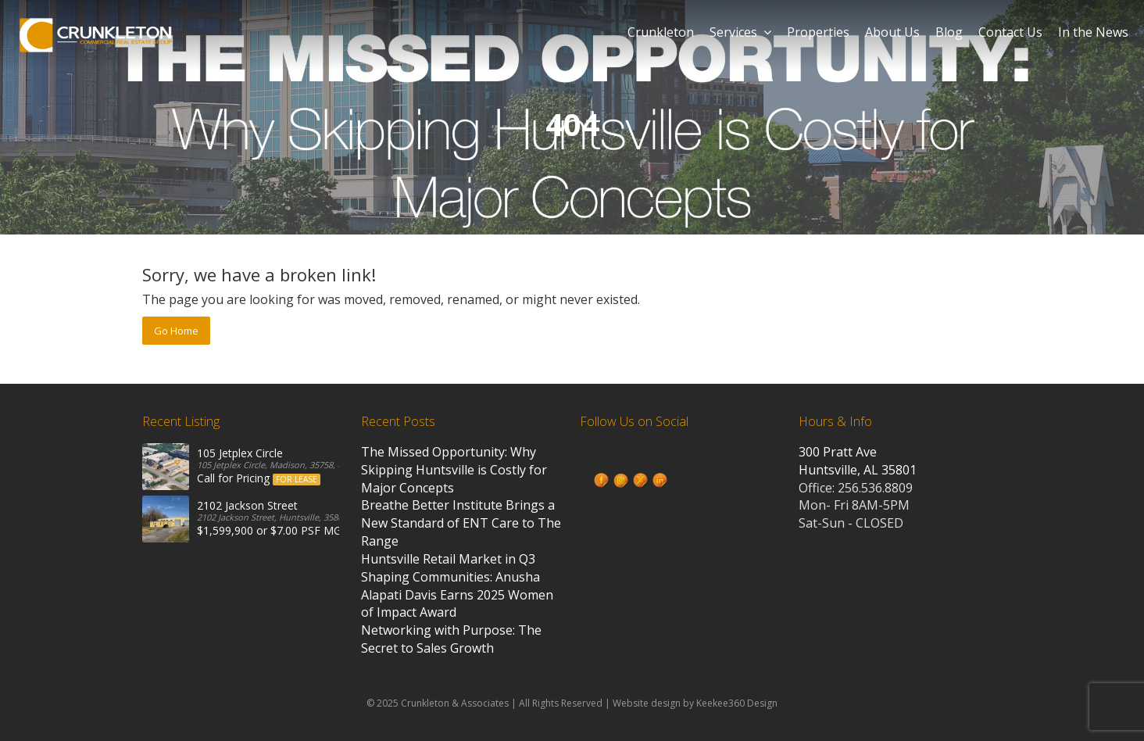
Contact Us (1010, 32)
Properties (818, 32)
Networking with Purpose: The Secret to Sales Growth (451, 639)
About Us (892, 32)
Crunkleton (660, 32)
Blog (949, 32)
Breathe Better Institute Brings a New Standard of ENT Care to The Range (461, 522)
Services (740, 32)
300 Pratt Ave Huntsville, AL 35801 (858, 460)
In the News (1093, 32)
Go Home (176, 331)
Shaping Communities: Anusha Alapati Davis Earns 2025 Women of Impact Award (457, 594)
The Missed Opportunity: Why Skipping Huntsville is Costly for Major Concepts (454, 469)
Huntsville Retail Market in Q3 (448, 558)
